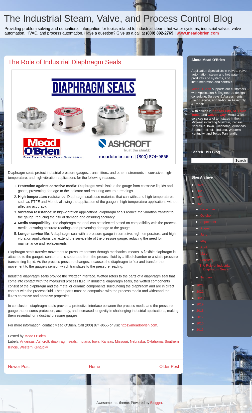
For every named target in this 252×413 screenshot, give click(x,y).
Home (94, 366)
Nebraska (137, 341)
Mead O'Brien (201, 89)
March (204, 253)
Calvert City (217, 115)
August (205, 228)
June (203, 234)
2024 (200, 197)
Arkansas (27, 341)
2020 (200, 298)
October (206, 215)
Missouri (121, 341)
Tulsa (195, 115)
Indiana (84, 341)
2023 (200, 204)
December (207, 209)
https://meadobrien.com (139, 325)
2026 (200, 185)
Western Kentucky (34, 347)
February (206, 260)
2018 (200, 310)
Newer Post (19, 366)
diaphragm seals (64, 341)
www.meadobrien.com (198, 33)
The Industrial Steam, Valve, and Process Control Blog (118, 18)
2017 (200, 317)
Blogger (156, 403)
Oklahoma (155, 341)
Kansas (107, 341)
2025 (200, 191)
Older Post (169, 366)
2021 (200, 291)
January (206, 277)
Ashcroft (42, 341)
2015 (200, 329)
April (203, 247)
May (203, 241)
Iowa (96, 341)
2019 (200, 304)
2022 (200, 285)
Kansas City (221, 111)
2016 (200, 323)
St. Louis (240, 111)
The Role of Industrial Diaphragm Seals (214, 267)
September (208, 222)
